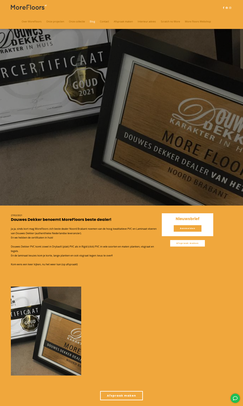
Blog (92, 21)
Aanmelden (187, 228)
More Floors (29, 7)
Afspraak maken (123, 21)
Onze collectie (77, 21)
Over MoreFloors (32, 21)
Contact (104, 21)
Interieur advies (147, 21)
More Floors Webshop (198, 21)
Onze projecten (55, 21)
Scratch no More (170, 21)
